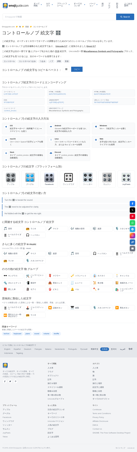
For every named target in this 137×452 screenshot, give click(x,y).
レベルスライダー (12, 235)
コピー (77, 69)
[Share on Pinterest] (132, 216)
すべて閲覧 (38, 4)
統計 (103, 4)
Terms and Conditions (102, 413)
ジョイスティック (35, 308)
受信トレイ (55, 283)
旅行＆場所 (52, 383)
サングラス (10, 276)
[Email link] (132, 248)
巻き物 (98, 283)
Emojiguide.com (8, 27)
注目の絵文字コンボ (56, 409)
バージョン (93, 4)
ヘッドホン (33, 235)
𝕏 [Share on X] (132, 210)
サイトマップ (120, 448)
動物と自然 (97, 391)
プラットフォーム (63, 4)
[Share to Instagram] (132, 235)
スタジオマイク (124, 228)
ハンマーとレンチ (35, 276)
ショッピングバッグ (124, 290)
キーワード (52, 413)
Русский (83, 349)
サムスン (6, 429)
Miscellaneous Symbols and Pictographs (66, 110)
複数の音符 (78, 228)
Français (38, 349)
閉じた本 (9, 289)
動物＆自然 (52, 391)
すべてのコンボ (79, 4)
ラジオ (31, 228)
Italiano (48, 349)
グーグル (6, 413)
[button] (23, 93)
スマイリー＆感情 (55, 387)
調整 (59, 61)
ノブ (51, 61)
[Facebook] (5, 381)
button (6, 334)
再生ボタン (122, 308)
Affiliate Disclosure (100, 421)
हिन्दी (130, 349)
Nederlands (60, 349)
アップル (6, 409)
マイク (53, 228)
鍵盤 (75, 308)
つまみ (42, 61)
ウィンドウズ (8, 421)
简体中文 (94, 349)
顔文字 (117, 5)
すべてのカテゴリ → (101, 399)
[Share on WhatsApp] (132, 223)
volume (46, 334)
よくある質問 (128, 4)
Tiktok (5, 437)
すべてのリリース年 (56, 417)
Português (72, 349)
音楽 (27, 27)
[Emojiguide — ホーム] (5, 365)
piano (28, 334)
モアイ (31, 289)
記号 (49, 379)
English (7, 349)
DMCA (95, 425)
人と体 (95, 368)
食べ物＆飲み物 (54, 395)
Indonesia (8, 353)
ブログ (109, 5)
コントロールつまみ (27, 61)
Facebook (7, 417)
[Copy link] (132, 242)
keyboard (17, 334)
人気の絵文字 (53, 425)
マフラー (54, 276)
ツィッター (7, 425)
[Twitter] (10, 381)
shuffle (56, 334)
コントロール (9, 61)
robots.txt (130, 448)
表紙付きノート (124, 283)
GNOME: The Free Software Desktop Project (111, 433)
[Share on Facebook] (132, 203)
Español (17, 349)
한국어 (114, 349)
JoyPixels (6, 433)
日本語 (104, 349)
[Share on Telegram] (132, 229)
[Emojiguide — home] (16, 5)
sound (36, 334)
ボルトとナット (12, 283)
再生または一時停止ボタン (12, 315)
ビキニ (53, 289)
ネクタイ (99, 276)
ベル (75, 289)
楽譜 (97, 228)
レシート (77, 283)
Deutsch (27, 349)
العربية (122, 349)
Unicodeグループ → (56, 399)
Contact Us (97, 429)
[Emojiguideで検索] (59, 17)
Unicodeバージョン (56, 421)
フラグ (50, 372)
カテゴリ (49, 4)
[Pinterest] (15, 381)
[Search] (125, 17)
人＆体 (50, 368)
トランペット (78, 276)
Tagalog (19, 353)
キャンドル (122, 276)
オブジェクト (53, 375)
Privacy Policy (98, 417)
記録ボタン (55, 308)
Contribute (97, 409)
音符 (7, 228)
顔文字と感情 (98, 387)
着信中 (31, 283)
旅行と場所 (97, 383)
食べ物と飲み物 (99, 395)
